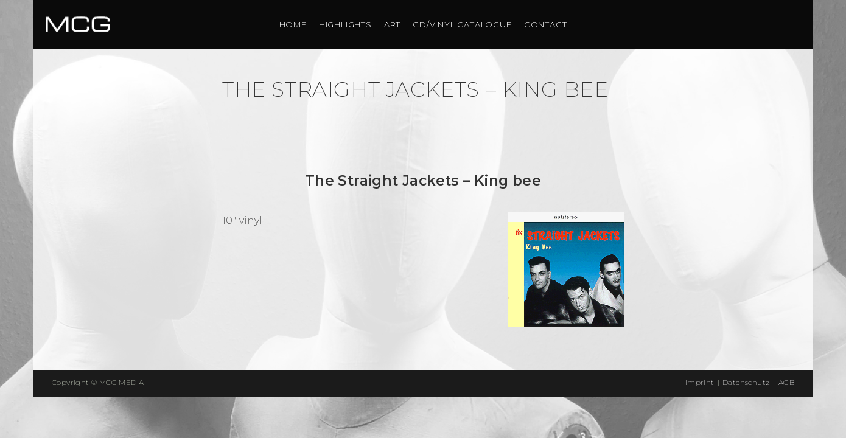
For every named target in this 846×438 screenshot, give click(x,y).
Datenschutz (746, 382)
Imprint (700, 382)
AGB (786, 382)
